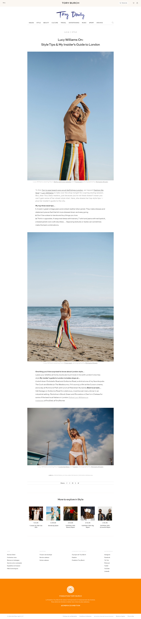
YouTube (107, 568)
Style (39, 22)
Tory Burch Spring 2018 (86, 475)
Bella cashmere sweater (62, 182)
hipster (75, 467)
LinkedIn (106, 571)
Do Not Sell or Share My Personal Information (103, 616)
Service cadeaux (44, 557)
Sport (91, 22)
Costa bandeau (64, 467)
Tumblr (106, 565)
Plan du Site (131, 616)
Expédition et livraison (13, 565)
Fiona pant (78, 182)
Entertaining (74, 22)
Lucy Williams (47, 193)
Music (84, 22)
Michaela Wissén (102, 182)
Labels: (51, 475)
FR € (4, 3)
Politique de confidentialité (70, 616)
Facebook (107, 557)
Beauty (46, 22)
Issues (31, 22)
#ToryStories (57, 475)
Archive (99, 22)
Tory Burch (74, 475)
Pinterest (107, 563)
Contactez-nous (12, 557)
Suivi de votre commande (14, 563)
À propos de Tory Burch (79, 554)
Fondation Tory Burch (78, 560)
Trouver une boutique (46, 554)
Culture (55, 22)
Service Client (11, 554)
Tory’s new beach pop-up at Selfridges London (62, 190)
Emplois (74, 557)
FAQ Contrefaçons (12, 568)
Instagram (107, 554)
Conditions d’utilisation (85, 616)
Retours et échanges (13, 560)
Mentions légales (120, 616)
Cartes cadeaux (44, 560)
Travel (63, 22)
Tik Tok (106, 560)
